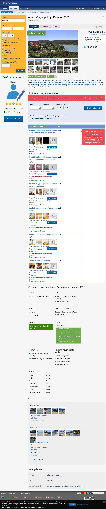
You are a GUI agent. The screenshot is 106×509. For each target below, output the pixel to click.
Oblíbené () (82, 8)
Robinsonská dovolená (11, 58)
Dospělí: (59, 104)
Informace (33, 27)
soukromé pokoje (9, 50)
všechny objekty (8, 48)
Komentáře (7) (45, 27)
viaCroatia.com (12, 3)
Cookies (3, 493)
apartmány (6, 52)
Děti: (65, 104)
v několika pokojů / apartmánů (10, 42)
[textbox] (13, 20)
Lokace (56, 27)
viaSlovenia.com (25, 493)
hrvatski (51, 497)
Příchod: (33, 104)
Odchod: (46, 104)
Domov (4, 8)
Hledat (20, 70)
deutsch (17, 497)
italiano (63, 497)
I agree (72, 504)
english (29, 497)
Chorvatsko (24, 8)
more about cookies (82, 504)
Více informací (52, 147)
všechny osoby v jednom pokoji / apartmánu (11, 39)
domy (5, 55)
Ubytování (13, 8)
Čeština (97, 8)
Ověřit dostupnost (93, 108)
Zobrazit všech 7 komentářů (98, 34)
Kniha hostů (13, 118)
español (40, 497)
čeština (6, 497)
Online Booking (36, 33)
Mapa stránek (11, 493)
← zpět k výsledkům (6, 12)
